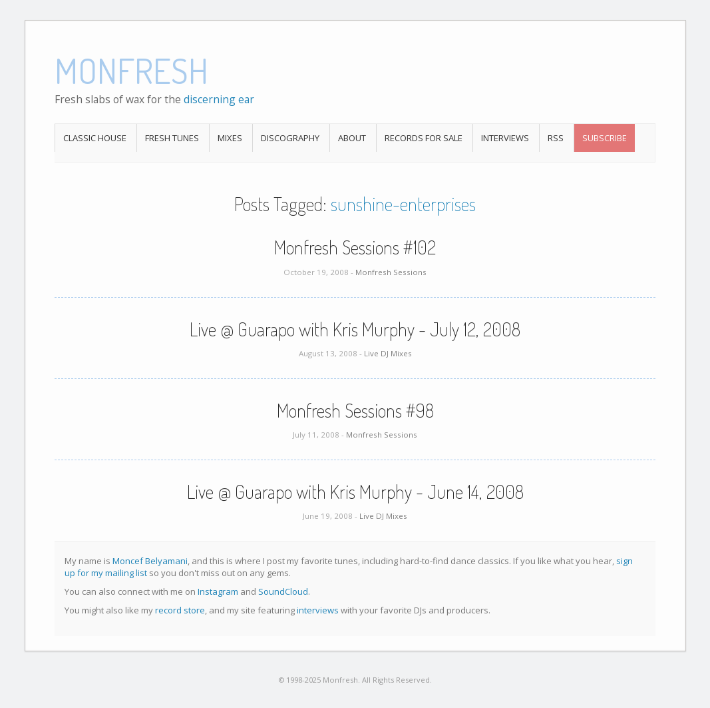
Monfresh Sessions (391, 272)
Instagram (218, 591)
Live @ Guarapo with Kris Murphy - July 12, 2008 (355, 329)
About (352, 138)
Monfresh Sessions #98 (355, 410)
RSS (556, 138)
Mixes (230, 138)
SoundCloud (283, 591)
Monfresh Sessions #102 (355, 247)
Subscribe (604, 138)
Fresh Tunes (172, 138)
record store (180, 610)
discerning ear (219, 99)
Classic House (94, 138)
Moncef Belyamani (150, 561)
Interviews (505, 138)
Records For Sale (423, 138)
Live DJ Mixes (388, 353)
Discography (290, 138)
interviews (318, 610)
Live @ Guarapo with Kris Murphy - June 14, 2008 (355, 492)
